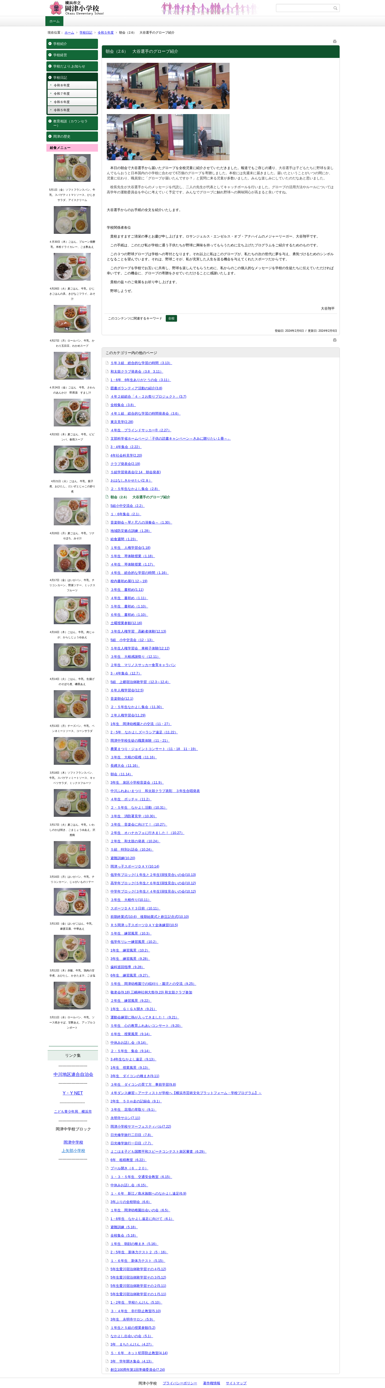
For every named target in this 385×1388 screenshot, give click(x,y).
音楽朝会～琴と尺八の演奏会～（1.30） (141, 522)
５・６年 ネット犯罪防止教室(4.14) (139, 1353)
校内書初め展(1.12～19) (128, 581)
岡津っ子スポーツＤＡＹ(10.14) (134, 866)
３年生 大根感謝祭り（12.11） (135, 657)
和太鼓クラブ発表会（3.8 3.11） (136, 371)
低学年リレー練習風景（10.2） (134, 942)
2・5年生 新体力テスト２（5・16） (139, 1252)
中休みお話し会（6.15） (129, 1185)
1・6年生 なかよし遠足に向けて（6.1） (142, 1219)
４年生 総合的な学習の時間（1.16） (139, 573)
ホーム (54, 21)
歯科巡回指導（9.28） (127, 967)
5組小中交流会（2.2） (127, 506)
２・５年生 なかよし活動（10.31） (138, 807)
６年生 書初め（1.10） (129, 615)
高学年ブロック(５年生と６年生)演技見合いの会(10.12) (153, 883)
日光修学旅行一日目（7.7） (131, 1143)
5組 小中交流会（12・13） (132, 640)
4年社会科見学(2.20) (126, 455)
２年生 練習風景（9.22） (130, 1001)
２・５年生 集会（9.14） (130, 1051)
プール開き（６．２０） (129, 1168)
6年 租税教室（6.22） (128, 1160)
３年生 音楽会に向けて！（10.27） (138, 824)
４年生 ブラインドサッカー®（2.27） (140, 430)
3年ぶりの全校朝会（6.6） (130, 1202)
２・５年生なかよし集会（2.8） (135, 489)
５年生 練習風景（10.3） (130, 933)
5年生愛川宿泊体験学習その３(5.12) (138, 1277)
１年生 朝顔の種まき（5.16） (134, 1244)
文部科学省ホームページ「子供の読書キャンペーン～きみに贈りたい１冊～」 (170, 438)
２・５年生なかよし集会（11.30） (137, 707)
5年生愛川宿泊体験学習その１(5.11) (138, 1294)
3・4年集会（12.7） (126, 673)
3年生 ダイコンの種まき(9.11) (134, 1076)
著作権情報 (211, 1383)
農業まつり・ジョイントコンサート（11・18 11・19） (154, 749)
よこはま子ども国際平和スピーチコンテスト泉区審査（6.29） (158, 1151)
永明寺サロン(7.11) (125, 1118)
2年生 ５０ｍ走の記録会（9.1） (136, 1101)
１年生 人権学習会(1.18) (130, 548)
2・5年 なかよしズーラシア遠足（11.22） (144, 732)
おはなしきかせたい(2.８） (131, 480)
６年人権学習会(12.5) (127, 690)
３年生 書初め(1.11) (127, 590)
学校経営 (60, 55)
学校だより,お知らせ (69, 66)
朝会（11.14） (121, 774)
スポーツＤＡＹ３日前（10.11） (135, 908)
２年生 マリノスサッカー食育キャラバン (143, 665)
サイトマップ (236, 1383)
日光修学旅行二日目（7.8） (131, 1135)
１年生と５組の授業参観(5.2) (132, 1328)
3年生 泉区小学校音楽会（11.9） (137, 782)
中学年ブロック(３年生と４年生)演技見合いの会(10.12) (153, 891)
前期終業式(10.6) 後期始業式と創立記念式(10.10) (149, 917)
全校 (171, 318)
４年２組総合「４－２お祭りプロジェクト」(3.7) (148, 396)
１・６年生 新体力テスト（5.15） (137, 1261)
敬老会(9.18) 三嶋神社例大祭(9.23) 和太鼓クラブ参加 (151, 992)
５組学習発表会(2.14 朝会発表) (135, 472)
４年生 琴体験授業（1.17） (132, 564)
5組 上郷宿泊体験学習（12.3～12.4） (140, 682)
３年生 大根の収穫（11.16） (133, 757)
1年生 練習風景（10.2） (130, 950)
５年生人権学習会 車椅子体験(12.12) (139, 648)
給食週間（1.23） (124, 539)
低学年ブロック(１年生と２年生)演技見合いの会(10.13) (153, 875)
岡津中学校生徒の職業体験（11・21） (140, 740)
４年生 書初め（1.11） (129, 598)
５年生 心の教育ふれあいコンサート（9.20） (146, 1026)
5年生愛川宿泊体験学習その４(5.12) (138, 1269)
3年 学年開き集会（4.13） (131, 1361)
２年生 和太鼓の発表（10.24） (135, 841)
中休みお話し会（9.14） (129, 1042)
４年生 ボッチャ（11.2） (130, 799)
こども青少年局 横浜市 (73, 1111)
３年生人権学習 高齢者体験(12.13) (138, 631)
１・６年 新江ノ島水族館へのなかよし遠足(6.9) (148, 1193)
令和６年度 (62, 102)
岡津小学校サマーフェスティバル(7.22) (140, 1126)
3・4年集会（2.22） (126, 447)
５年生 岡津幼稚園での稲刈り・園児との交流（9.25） (153, 984)
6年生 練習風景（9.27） (130, 975)
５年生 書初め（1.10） (129, 606)
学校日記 (86, 32)
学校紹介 (60, 44)
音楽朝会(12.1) (121, 699)
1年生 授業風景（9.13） (130, 1068)
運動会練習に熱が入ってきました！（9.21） (144, 1017)
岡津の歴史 (61, 136)
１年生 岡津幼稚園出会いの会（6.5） (140, 1210)
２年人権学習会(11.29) (127, 715)
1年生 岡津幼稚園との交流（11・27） (141, 724)
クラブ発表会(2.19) (125, 464)
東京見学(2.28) (121, 422)
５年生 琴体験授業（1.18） (132, 556)
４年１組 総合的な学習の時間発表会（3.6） (145, 413)
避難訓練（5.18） (124, 1227)
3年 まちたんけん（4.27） (131, 1344)
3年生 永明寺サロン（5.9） (132, 1319)
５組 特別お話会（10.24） (131, 849)
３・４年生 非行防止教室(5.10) (135, 1311)
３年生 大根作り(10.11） (130, 900)
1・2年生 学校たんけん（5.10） (136, 1302)
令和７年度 (62, 93)
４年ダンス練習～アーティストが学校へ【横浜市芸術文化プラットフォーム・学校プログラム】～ (186, 1093)
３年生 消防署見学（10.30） (133, 816)
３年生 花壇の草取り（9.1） (133, 1109)
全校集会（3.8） (123, 405)
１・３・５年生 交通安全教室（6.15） (141, 1177)
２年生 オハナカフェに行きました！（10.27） (147, 833)
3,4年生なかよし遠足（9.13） (133, 1059)
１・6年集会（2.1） (125, 514)
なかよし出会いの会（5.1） (131, 1336)
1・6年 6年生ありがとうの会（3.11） (140, 380)
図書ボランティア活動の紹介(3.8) (136, 388)
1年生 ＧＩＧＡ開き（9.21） (133, 1009)
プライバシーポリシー (180, 1383)
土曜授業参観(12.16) (126, 623)
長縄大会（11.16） (125, 765)
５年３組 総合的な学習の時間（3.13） (141, 363)
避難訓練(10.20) (122, 858)
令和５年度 (106, 32)
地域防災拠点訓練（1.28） (130, 531)
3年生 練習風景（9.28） (130, 959)
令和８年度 (62, 85)
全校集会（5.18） (124, 1235)
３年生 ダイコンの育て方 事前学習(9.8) (143, 1084)
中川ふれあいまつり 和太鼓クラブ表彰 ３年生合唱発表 (155, 791)
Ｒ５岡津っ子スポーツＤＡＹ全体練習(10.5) (144, 925)
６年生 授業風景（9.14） (130, 1034)
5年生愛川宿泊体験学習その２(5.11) (138, 1286)
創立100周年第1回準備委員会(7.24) (137, 1370)
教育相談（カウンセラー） (70, 123)
